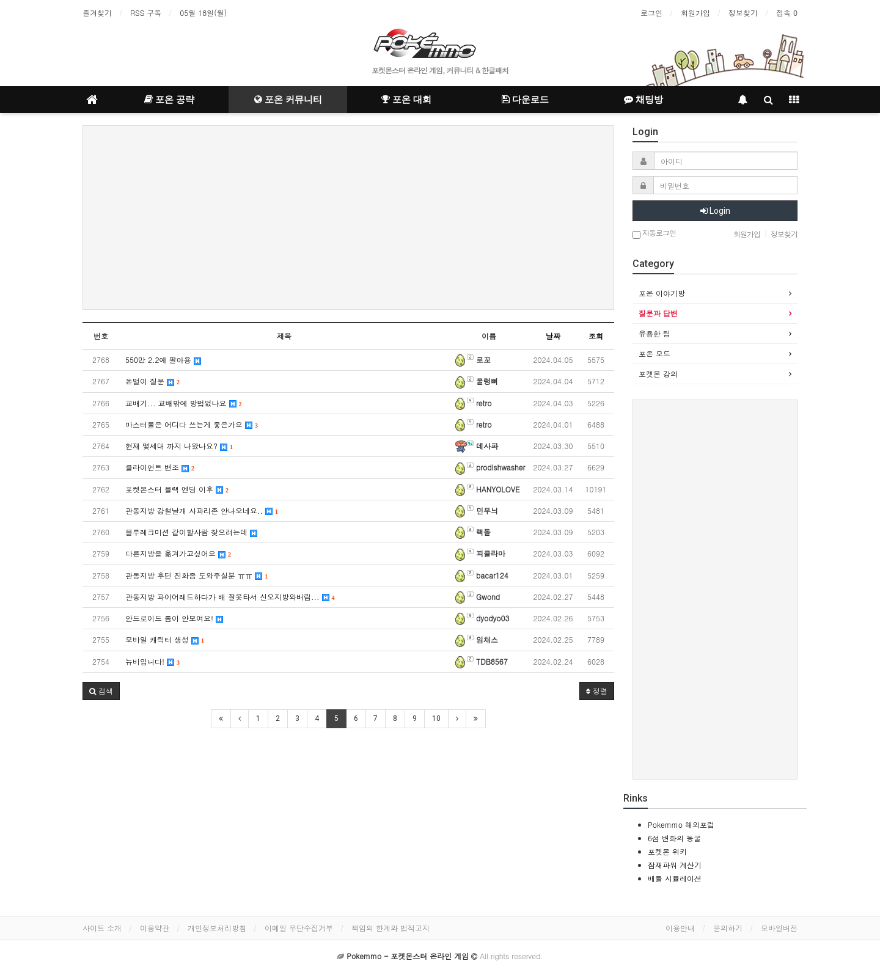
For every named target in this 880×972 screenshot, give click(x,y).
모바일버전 (779, 928)
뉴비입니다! (152, 661)
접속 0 (787, 12)
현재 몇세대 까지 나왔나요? (179, 445)
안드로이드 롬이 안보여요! (174, 618)
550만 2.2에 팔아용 (163, 359)
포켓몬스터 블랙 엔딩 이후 (177, 489)
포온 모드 (654, 353)
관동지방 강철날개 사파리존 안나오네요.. (201, 510)
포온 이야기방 (662, 293)
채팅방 (643, 99)
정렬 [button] (596, 690)
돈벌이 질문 (152, 381)
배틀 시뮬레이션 (675, 878)
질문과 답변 (658, 313)
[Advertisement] (348, 217)
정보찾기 (743, 12)
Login (715, 211)
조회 (595, 336)
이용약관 (154, 928)
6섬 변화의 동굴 (674, 838)
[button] (101, 691)
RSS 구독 (145, 12)
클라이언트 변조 (159, 467)
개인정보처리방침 (217, 928)
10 (436, 718)
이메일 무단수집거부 (299, 928)
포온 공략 (169, 99)
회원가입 (695, 12)
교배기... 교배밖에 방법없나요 (183, 403)
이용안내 (680, 928)
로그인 (651, 12)
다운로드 (525, 99)
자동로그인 (654, 233)
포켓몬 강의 (658, 373)
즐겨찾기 (97, 12)
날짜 (553, 336)
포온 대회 (406, 99)
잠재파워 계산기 (675, 865)
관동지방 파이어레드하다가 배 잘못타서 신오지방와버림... (230, 596)
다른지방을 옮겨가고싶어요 (178, 553)
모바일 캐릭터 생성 (164, 639)
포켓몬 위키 (667, 851)
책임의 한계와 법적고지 (390, 928)
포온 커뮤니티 (288, 99)
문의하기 (728, 928)
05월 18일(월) (203, 12)
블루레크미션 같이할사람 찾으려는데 (191, 532)
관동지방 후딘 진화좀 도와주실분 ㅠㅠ (196, 575)
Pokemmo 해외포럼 (681, 824)
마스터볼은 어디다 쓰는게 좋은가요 (191, 424)
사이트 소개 (102, 928)
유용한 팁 (654, 333)
